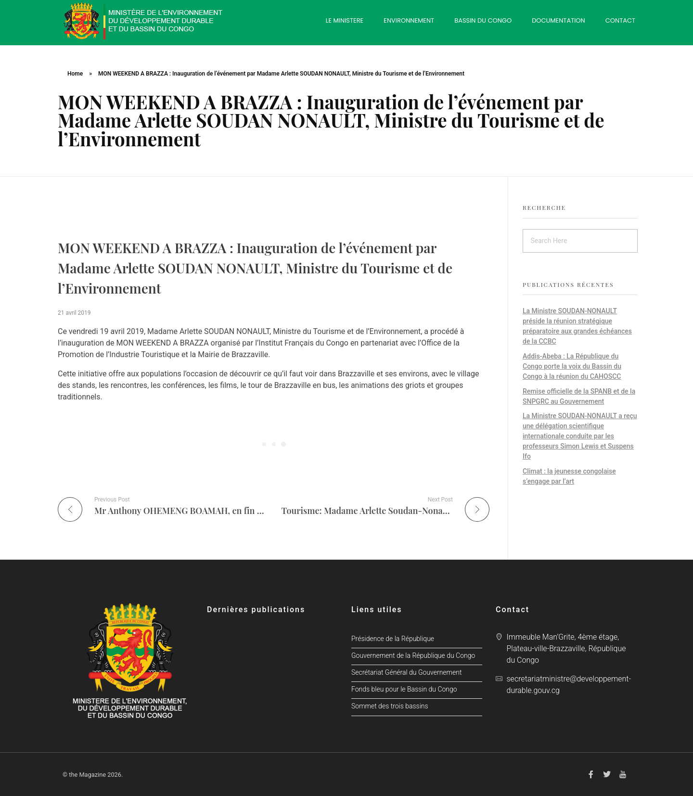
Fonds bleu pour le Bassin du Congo (404, 689)
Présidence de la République (392, 639)
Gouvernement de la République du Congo (413, 655)
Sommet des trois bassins (389, 706)
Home (75, 73)
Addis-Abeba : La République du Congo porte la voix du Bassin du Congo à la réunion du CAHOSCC (572, 366)
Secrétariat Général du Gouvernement (406, 672)
